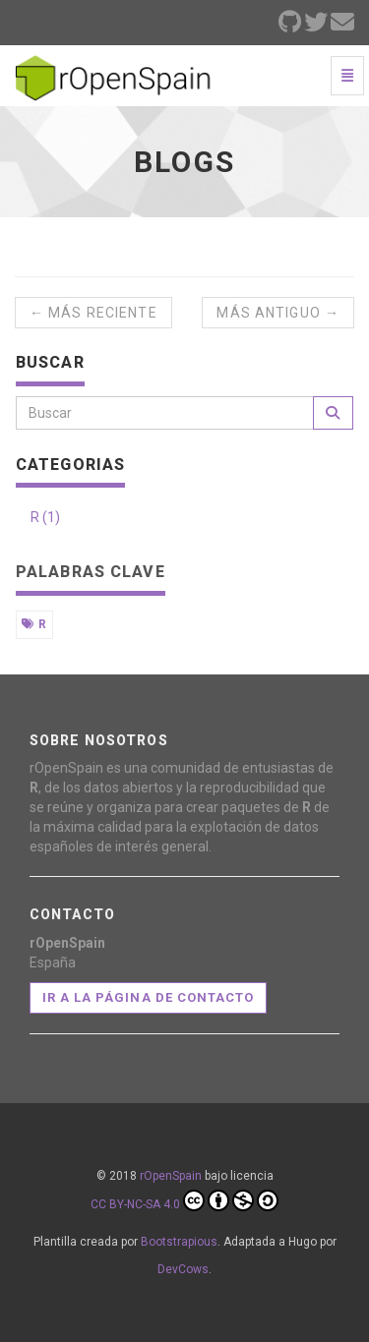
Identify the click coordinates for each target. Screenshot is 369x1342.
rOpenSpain (171, 1176)
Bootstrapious (179, 1242)
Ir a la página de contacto (148, 997)
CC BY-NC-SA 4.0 (184, 1200)
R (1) (45, 517)
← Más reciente (93, 313)
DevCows (183, 1269)
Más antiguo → (277, 313)
